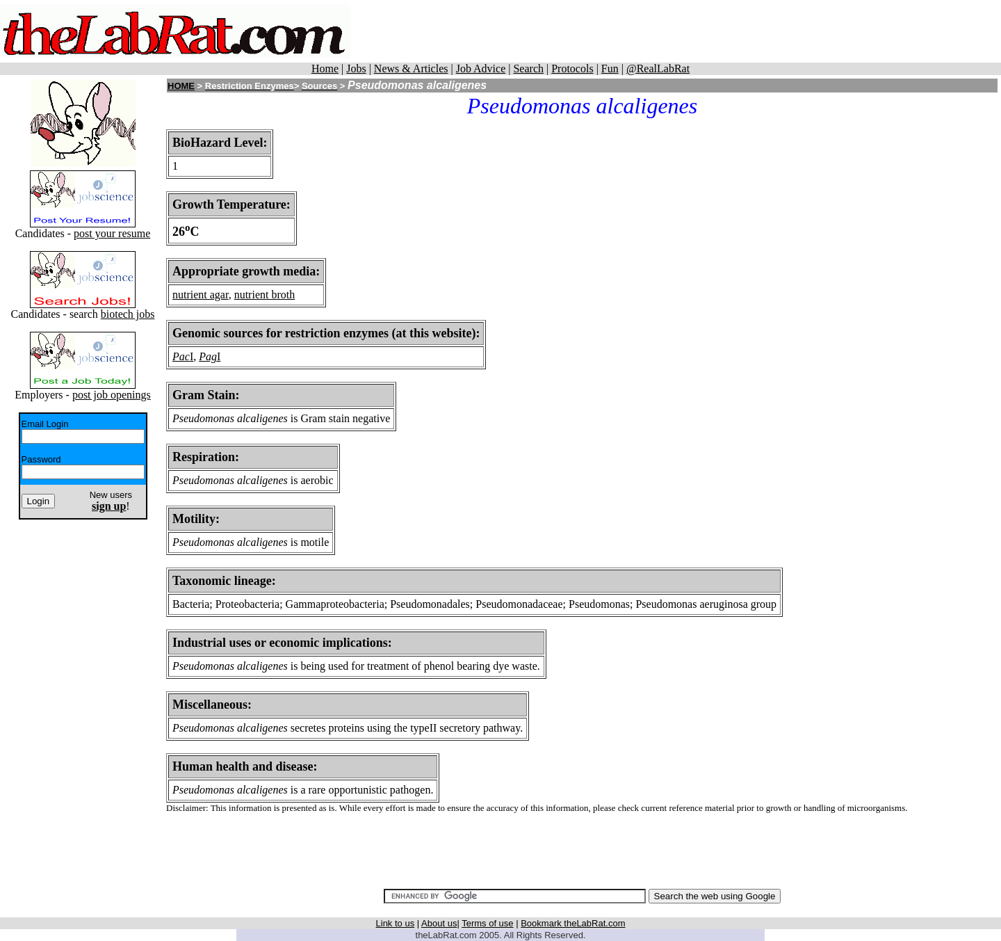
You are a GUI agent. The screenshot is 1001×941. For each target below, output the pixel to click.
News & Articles (411, 68)
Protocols (572, 68)
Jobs (356, 68)
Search (528, 68)
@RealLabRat (658, 68)
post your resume (112, 233)
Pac (181, 356)
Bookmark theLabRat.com (573, 923)
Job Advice (481, 68)
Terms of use (487, 923)
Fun (610, 68)
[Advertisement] (696, 31)
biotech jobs (128, 314)
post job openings (111, 395)
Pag (208, 356)
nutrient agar (200, 294)
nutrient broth (264, 294)
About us (439, 923)
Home (325, 68)
